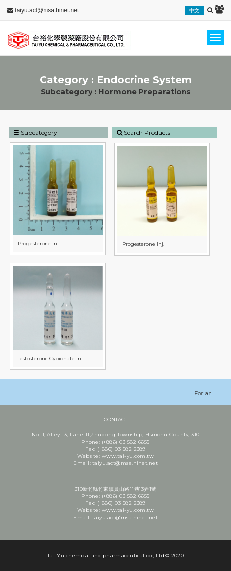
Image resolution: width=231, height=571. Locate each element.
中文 (194, 10)
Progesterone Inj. (39, 243)
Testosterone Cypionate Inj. (51, 358)
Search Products (143, 132)
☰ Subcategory (35, 132)
